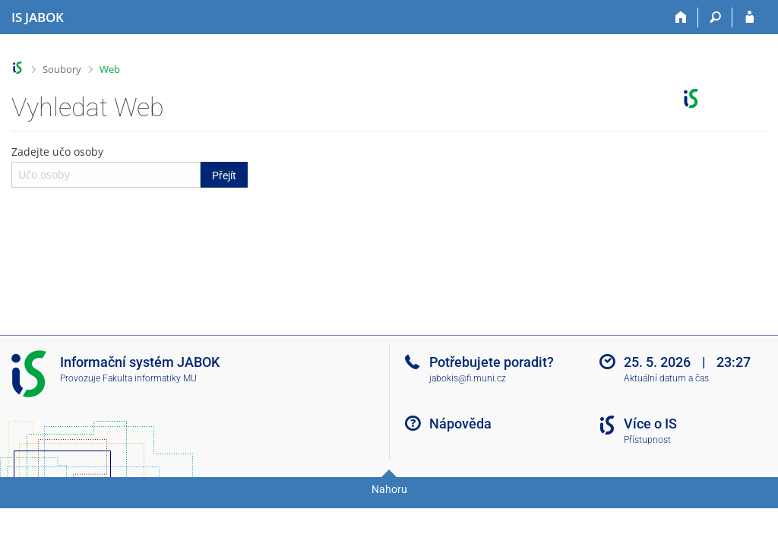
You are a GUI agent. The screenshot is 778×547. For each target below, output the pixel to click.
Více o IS (650, 424)
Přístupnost (647, 440)
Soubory (62, 69)
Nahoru (389, 489)
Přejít (224, 175)
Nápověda (460, 424)
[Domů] (681, 17)
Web (110, 69)
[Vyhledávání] (715, 17)
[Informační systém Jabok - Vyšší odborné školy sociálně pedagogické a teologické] (37, 17)
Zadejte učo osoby (129, 165)
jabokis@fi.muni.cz (467, 378)
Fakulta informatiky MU (150, 378)
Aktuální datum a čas (666, 378)
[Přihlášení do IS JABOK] (749, 17)
